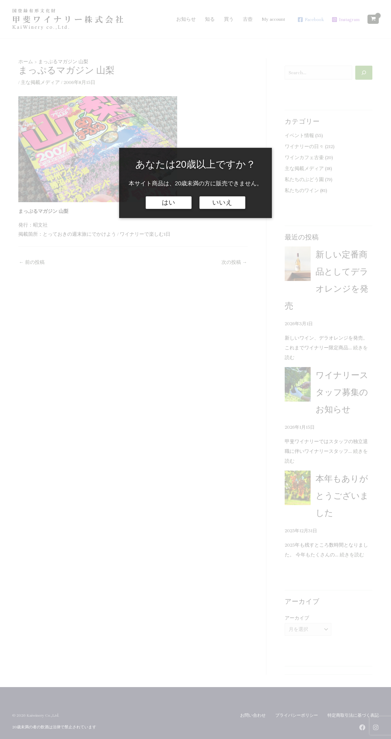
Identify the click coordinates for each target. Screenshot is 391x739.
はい (168, 202)
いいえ (222, 202)
